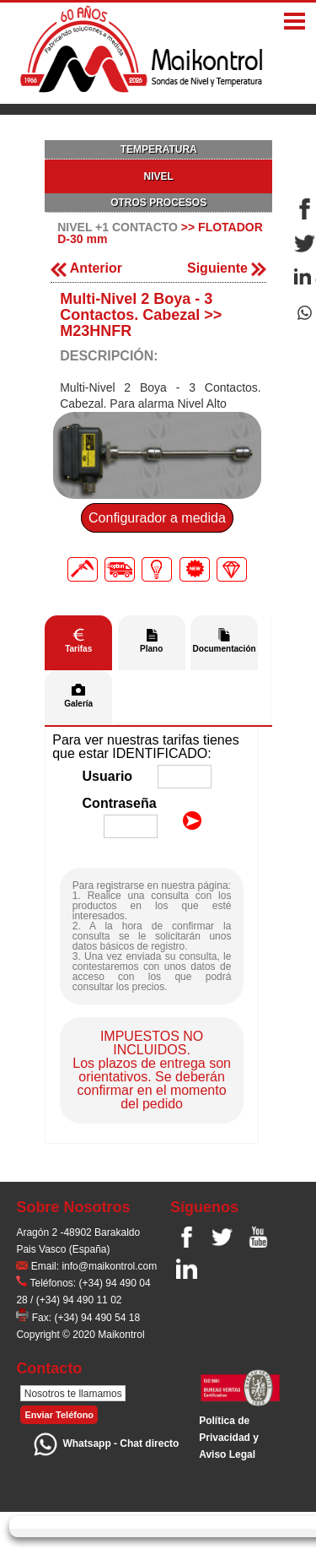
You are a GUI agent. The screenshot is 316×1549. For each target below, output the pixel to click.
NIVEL (159, 176)
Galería (78, 703)
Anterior (86, 268)
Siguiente (226, 268)
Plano (151, 648)
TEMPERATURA (159, 149)
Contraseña (120, 803)
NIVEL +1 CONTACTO (117, 227)
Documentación (224, 648)
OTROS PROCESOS (158, 203)
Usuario (108, 776)
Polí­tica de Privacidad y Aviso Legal (229, 1437)
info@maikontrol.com (109, 1266)
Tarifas (78, 648)
